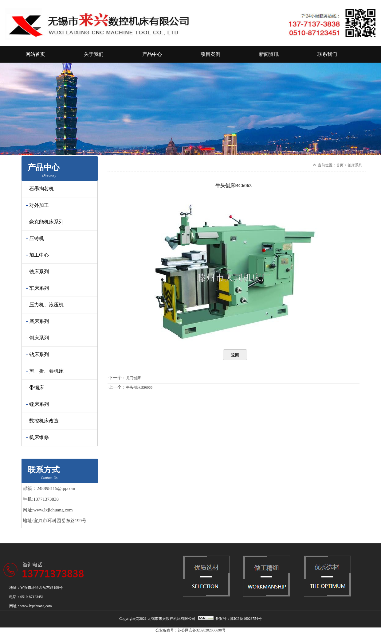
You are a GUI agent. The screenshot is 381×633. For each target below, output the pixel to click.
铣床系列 (39, 271)
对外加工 (39, 205)
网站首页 (35, 54)
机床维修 (39, 437)
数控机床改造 (44, 420)
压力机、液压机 (46, 304)
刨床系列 (39, 337)
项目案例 (210, 54)
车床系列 (39, 288)
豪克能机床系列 (46, 221)
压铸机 (36, 238)
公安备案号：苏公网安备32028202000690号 (190, 630)
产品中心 (152, 54)
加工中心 (39, 255)
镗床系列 (39, 404)
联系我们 (327, 54)
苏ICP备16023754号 (246, 618)
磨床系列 (39, 321)
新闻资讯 (269, 54)
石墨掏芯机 (41, 188)
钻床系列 (39, 354)
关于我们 (94, 54)
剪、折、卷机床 (46, 371)
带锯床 (36, 387)
